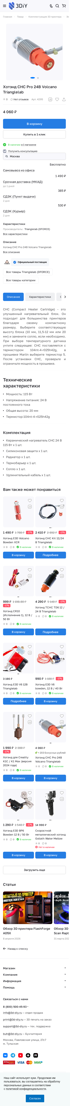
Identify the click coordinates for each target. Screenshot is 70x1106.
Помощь (9, 987)
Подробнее (50, 555)
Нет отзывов (19, 99)
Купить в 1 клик (34, 134)
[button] (32, 78)
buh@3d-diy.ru (12, 1033)
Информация (12, 981)
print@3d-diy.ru (13, 1019)
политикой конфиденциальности (26, 1088)
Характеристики (40, 296)
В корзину (34, 124)
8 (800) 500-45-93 (15, 1006)
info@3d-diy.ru (12, 1012)
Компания (10, 974)
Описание (13, 296)
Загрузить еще (34, 870)
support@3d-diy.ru (15, 1026)
